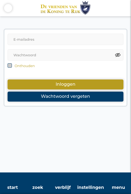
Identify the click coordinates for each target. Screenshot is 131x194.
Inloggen (65, 84)
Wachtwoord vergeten (65, 96)
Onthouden (25, 66)
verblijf (63, 187)
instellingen (90, 187)
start (12, 187)
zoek (37, 187)
